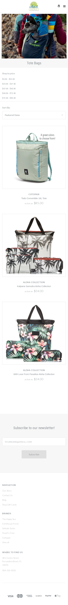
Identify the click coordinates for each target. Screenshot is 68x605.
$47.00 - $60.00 (9, 88)
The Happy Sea (9, 519)
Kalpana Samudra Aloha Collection (34, 286)
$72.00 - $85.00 (9, 98)
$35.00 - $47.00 (9, 84)
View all (5, 542)
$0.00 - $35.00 (8, 79)
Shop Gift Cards (9, 505)
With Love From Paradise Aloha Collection (34, 374)
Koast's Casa (8, 533)
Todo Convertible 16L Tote (34, 198)
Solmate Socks (8, 528)
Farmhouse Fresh (10, 524)
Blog (4, 500)
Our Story (7, 491)
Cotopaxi (6, 538)
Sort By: (6, 107)
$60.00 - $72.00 (9, 93)
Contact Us (7, 495)
